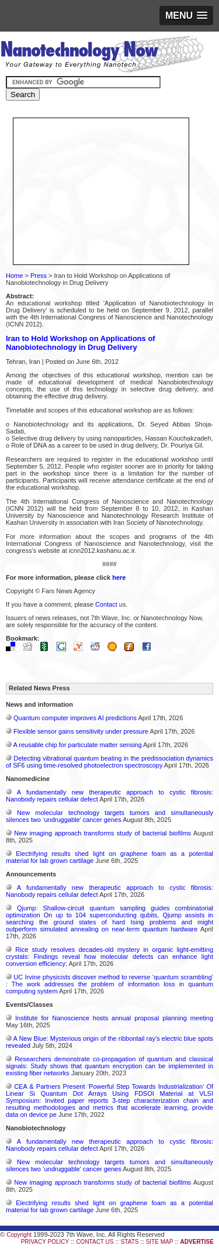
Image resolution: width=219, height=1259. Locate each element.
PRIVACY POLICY (45, 1242)
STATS (130, 1242)
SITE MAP (159, 1242)
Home (14, 275)
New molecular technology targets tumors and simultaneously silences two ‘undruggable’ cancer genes (109, 816)
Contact (106, 604)
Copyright (19, 1235)
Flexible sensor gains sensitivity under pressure (80, 731)
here (119, 577)
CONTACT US (94, 1242)
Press (38, 275)
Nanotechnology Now (102, 55)
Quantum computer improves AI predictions (75, 717)
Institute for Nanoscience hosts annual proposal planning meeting (114, 1017)
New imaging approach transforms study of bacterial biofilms (102, 833)
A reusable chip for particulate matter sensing (77, 744)
